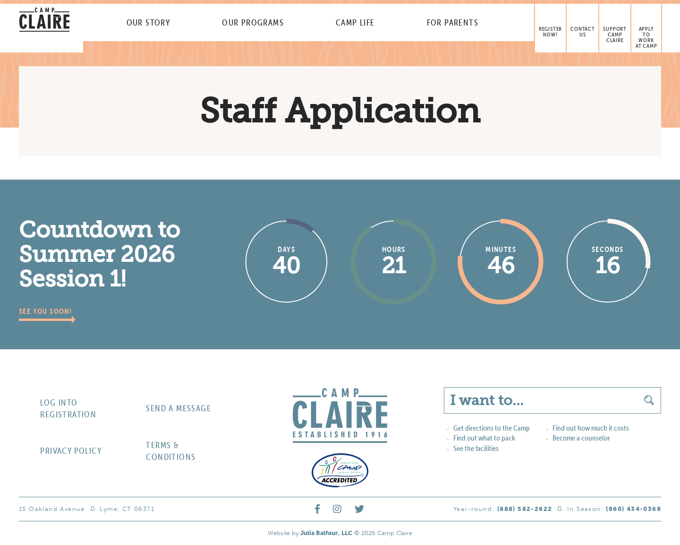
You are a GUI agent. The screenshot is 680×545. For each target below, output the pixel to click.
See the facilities (473, 448)
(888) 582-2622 (524, 509)
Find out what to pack (480, 438)
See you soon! (49, 312)
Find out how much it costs (586, 428)
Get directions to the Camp (486, 428)
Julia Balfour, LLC (326, 533)
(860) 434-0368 (633, 509)
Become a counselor (577, 438)
